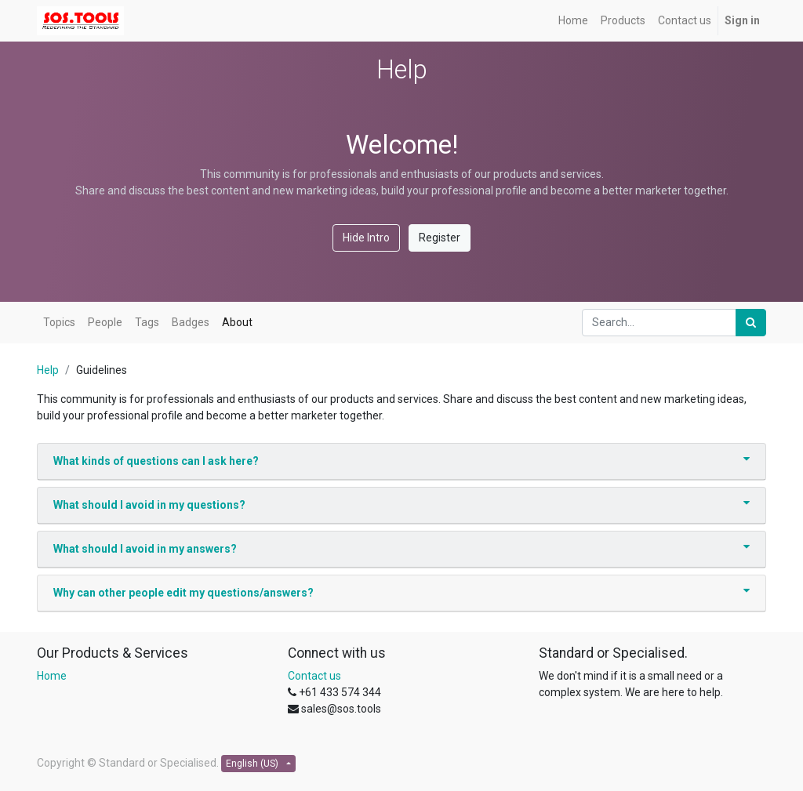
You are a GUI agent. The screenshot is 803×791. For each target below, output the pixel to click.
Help (48, 370)
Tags (147, 322)
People (105, 322)
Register (439, 237)
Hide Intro (366, 237)
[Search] (751, 322)
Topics (59, 322)
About (237, 322)
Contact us (314, 675)
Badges (190, 322)
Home (52, 675)
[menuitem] (573, 20)
